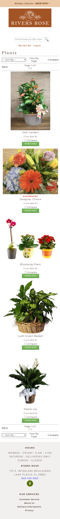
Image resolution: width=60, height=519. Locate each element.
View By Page (34, 59)
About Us (29, 503)
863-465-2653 (30, 478)
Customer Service (29, 499)
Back (5, 66)
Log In (37, 45)
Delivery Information (29, 507)
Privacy (29, 510)
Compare (53, 59)
